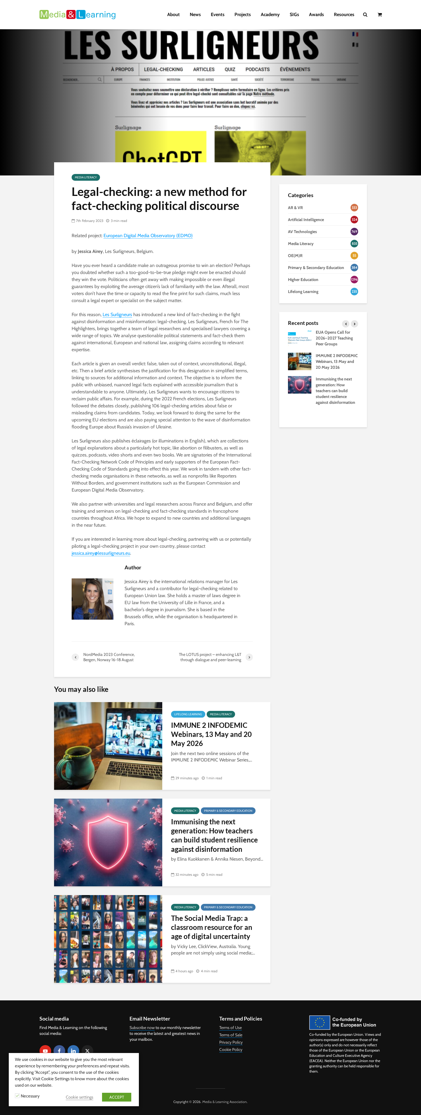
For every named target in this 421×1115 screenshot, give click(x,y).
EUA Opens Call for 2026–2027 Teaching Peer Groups (334, 338)
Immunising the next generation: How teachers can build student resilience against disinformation (214, 835)
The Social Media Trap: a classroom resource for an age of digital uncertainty (211, 927)
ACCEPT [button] (116, 1097)
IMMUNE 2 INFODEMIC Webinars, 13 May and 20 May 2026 (211, 734)
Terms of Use (230, 1027)
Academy (270, 14)
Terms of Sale (230, 1035)
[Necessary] (17, 1095)
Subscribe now (142, 1027)
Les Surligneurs (117, 314)
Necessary (30, 1096)
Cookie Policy (230, 1049)
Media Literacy (86, 177)
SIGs (294, 14)
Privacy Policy (231, 1042)
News (195, 14)
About (173, 14)
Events (218, 14)
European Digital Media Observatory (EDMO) (148, 235)
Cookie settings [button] (79, 1097)
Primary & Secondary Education (228, 811)
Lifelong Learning (188, 714)
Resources (344, 14)
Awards (316, 14)
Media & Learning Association (224, 1102)
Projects (242, 14)
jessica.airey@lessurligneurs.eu (101, 553)
